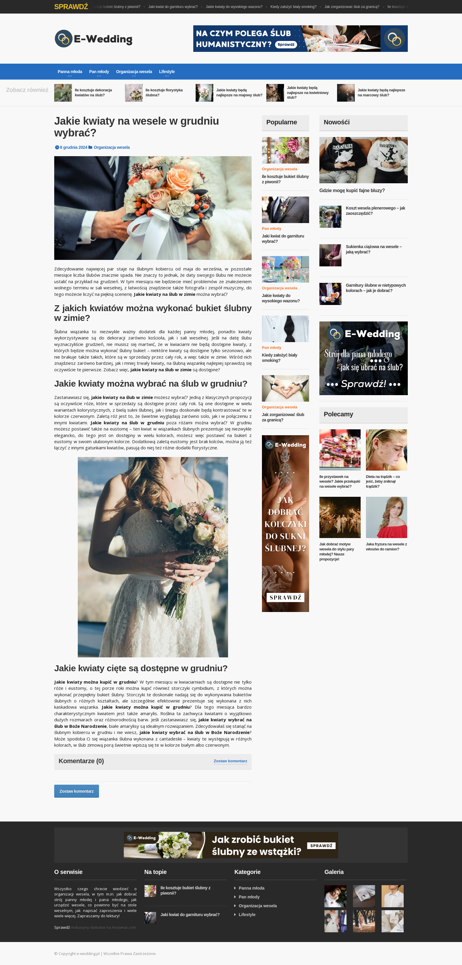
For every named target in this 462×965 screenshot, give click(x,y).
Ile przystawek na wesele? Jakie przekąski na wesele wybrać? (339, 481)
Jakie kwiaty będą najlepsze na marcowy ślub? (381, 92)
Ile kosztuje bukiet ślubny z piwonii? (114, 7)
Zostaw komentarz (230, 761)
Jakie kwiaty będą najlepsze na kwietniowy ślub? (308, 92)
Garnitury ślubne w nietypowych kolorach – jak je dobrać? (376, 288)
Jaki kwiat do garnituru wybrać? (174, 7)
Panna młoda (251, 888)
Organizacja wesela (112, 147)
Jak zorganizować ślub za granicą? (353, 7)
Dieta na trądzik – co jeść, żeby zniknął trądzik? (383, 481)
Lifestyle (247, 914)
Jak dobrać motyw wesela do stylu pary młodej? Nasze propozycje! (336, 551)
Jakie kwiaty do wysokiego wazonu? (236, 7)
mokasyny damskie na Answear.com (103, 927)
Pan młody (271, 228)
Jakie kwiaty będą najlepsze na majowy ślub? (239, 92)
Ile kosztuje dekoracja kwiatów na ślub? (93, 92)
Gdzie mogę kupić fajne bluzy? (352, 190)
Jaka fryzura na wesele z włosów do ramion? (386, 546)
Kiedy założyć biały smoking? (295, 7)
